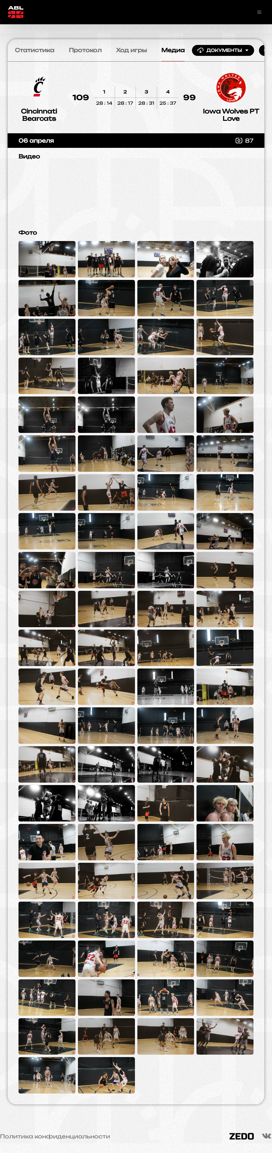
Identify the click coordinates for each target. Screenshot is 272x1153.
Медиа (173, 50)
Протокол (85, 50)
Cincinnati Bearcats (39, 114)
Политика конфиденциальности (55, 1136)
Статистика (34, 50)
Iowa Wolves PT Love (231, 114)
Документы (223, 50)
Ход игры (131, 50)
